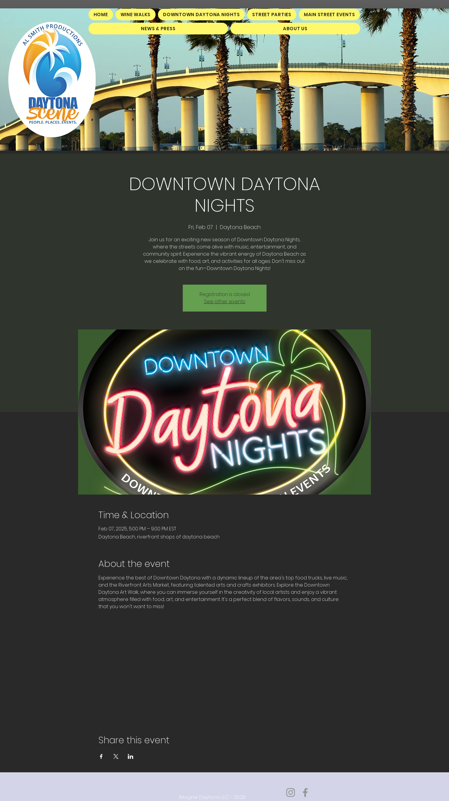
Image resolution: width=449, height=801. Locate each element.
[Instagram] (290, 792)
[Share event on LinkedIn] (130, 756)
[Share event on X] (116, 756)
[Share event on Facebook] (101, 756)
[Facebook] (305, 792)
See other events (224, 301)
